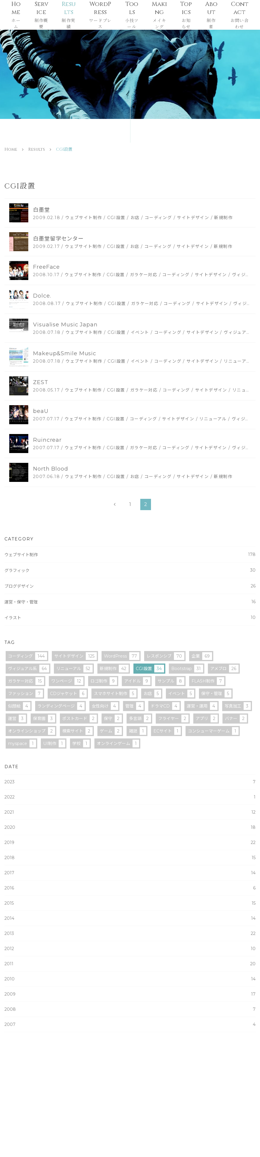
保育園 (44, 718)
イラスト (130, 617)
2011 (130, 963)
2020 (130, 827)
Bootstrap (187, 668)
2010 (130, 979)
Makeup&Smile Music (64, 353)
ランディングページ (61, 706)
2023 (130, 782)
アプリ (207, 718)
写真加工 (238, 706)
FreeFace (46, 267)
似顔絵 (19, 706)
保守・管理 (216, 693)
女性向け (105, 706)
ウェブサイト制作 (130, 554)
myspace (22, 743)
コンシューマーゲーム (213, 731)
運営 (17, 718)
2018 (130, 857)
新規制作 (114, 668)
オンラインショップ (31, 731)
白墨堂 (41, 210)
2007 (130, 1024)
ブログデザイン (130, 586)
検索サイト (77, 731)
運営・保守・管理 (130, 602)
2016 (130, 888)
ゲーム (111, 731)
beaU (41, 411)
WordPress (121, 656)
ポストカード (79, 718)
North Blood (50, 469)
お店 (152, 693)
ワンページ (67, 681)
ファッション (25, 693)
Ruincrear (47, 440)
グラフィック (130, 570)
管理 (134, 706)
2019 (130, 842)
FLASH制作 (208, 681)
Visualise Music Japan (65, 324)
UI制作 (54, 743)
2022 (130, 797)
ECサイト (167, 731)
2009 (130, 994)
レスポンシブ (165, 656)
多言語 (140, 718)
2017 (130, 872)
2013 (130, 933)
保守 (113, 718)
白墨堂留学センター (58, 238)
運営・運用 (202, 706)
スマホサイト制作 (115, 693)
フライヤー (173, 718)
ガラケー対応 (26, 681)
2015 (130, 903)
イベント (181, 693)
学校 (81, 743)
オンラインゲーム (118, 743)
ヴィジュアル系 (28, 668)
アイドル (137, 681)
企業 (202, 656)
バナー (236, 718)
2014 (130, 918)
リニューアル (74, 668)
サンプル (171, 681)
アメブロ (224, 668)
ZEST (40, 382)
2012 (130, 948)
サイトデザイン (75, 656)
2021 (130, 812)
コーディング (27, 656)
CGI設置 (150, 668)
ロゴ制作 (104, 681)
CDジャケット (68, 693)
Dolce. (42, 296)
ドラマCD (165, 706)
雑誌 (137, 731)
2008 (130, 1009)
